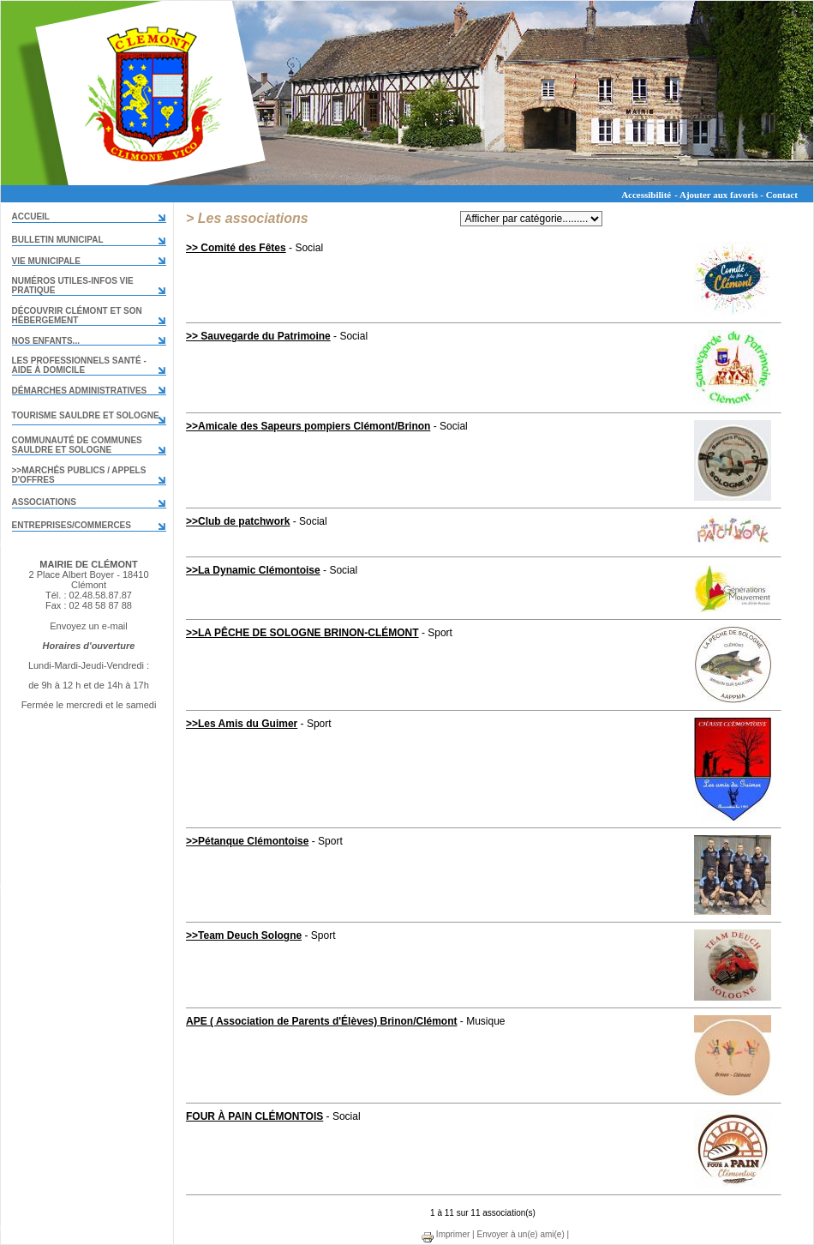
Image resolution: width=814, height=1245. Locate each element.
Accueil (31, 216)
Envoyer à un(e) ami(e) (520, 1234)
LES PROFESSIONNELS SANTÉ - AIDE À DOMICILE (79, 365)
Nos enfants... (46, 341)
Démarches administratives (79, 390)
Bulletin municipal (58, 239)
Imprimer (445, 1234)
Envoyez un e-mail (89, 626)
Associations (44, 502)
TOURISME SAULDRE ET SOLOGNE (85, 415)
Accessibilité (646, 194)
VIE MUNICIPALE (46, 261)
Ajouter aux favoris (718, 194)
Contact (782, 194)
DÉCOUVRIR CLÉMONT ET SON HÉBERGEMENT (77, 315)
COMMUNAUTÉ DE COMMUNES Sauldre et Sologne (77, 445)
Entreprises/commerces (71, 525)
